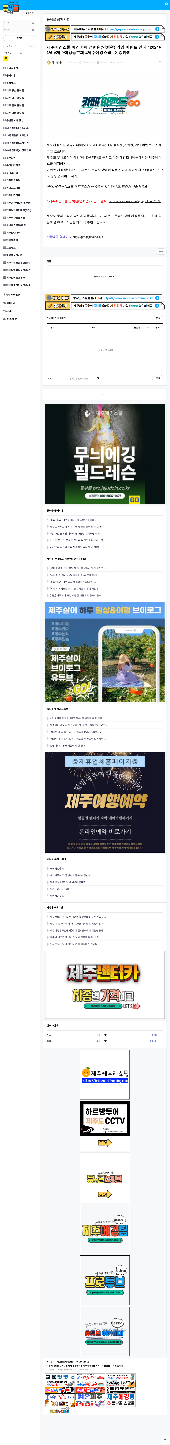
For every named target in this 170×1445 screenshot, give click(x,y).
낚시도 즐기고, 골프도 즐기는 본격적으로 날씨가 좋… (78, 540)
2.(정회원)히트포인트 (16, 135)
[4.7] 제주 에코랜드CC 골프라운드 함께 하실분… (75, 588)
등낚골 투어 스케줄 (57, 859)
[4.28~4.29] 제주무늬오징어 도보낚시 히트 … (73, 519)
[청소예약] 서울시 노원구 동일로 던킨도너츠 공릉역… (78, 738)
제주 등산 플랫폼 (13, 90)
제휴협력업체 (11, 195)
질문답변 (9, 157)
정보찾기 (32, 46)
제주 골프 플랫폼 (13, 105)
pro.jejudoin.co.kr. (66, 1370)
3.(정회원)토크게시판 (16, 142)
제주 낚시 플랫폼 (13, 98)
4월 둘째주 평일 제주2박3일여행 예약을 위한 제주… (77, 718)
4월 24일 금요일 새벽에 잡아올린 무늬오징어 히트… (77, 533)
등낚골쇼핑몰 (11, 187)
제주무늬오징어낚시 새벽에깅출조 (67, 882)
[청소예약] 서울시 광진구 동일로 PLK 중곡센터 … (76, 731)
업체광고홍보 (11, 180)
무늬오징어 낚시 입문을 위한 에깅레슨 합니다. (74, 944)
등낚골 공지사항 (55, 510)
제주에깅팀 (10, 240)
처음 (103, 395)
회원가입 (30, 13)
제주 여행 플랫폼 (13, 113)
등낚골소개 (10, 68)
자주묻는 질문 (11, 294)
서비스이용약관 (82, 1362)
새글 (7, 311)
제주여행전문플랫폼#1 (16, 262)
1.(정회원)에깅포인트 (16, 127)
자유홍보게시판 (13, 255)
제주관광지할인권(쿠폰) (17, 202)
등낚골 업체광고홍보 (57, 709)
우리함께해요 (11, 165)
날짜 (157, 327)
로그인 (20, 38)
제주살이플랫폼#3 (14, 277)
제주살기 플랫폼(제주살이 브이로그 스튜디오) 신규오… (79, 725)
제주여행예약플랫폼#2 (16, 270)
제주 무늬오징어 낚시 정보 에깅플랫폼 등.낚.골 (74, 937)
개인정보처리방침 (65, 1362)
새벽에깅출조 (57, 868)
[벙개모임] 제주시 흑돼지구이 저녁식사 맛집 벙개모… (78, 568)
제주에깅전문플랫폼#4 (16, 285)
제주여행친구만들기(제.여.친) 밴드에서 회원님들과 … (78, 930)
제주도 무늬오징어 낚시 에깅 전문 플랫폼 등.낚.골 (76, 526)
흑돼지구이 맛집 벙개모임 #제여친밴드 (70, 875)
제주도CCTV (11, 232)
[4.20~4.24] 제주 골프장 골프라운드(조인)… (73, 581)
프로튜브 (9, 247)
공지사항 (9, 75)
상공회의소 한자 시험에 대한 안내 (67, 745)
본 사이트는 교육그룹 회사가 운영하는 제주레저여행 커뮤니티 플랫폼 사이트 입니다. (86, 1366)
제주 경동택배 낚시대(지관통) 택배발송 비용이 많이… (78, 923)
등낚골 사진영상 (13, 120)
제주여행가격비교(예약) (17, 210)
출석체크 (9, 83)
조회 (149, 327)
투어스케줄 (10, 172)
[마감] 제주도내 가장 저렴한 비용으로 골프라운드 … (77, 595)
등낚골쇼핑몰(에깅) (15, 225)
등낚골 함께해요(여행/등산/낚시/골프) (66, 558)
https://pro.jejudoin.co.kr (88, 237)
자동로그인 (11, 46)
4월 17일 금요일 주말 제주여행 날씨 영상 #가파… (76, 547)
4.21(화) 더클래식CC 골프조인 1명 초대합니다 (74, 575)
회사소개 (50, 1362)
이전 (107, 395)
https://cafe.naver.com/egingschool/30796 (135, 201)
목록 (161, 251)
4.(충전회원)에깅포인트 (17, 150)
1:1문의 (9, 303)
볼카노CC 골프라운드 (61, 889)
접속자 (10, 319)
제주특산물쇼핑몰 (14, 217)
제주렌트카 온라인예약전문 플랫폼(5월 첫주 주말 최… (78, 916)
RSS (158, 318)
